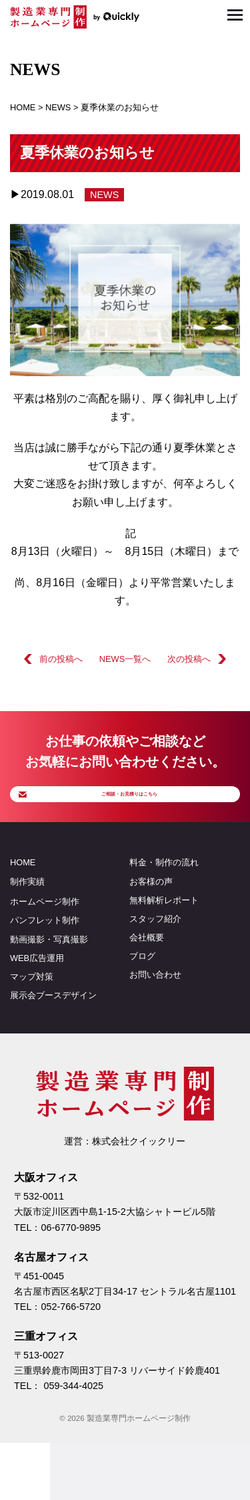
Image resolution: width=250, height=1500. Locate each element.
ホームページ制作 (44, 924)
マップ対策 (31, 999)
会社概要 (146, 960)
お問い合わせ (155, 997)
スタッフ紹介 (155, 941)
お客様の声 (151, 904)
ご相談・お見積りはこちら (135, 804)
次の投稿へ (189, 659)
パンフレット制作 (44, 943)
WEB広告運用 (37, 980)
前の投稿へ (61, 659)
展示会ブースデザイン (53, 1017)
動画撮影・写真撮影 (49, 961)
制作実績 (27, 904)
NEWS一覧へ (125, 659)
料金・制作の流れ (164, 885)
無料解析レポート (164, 922)
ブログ (142, 979)
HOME (22, 885)
